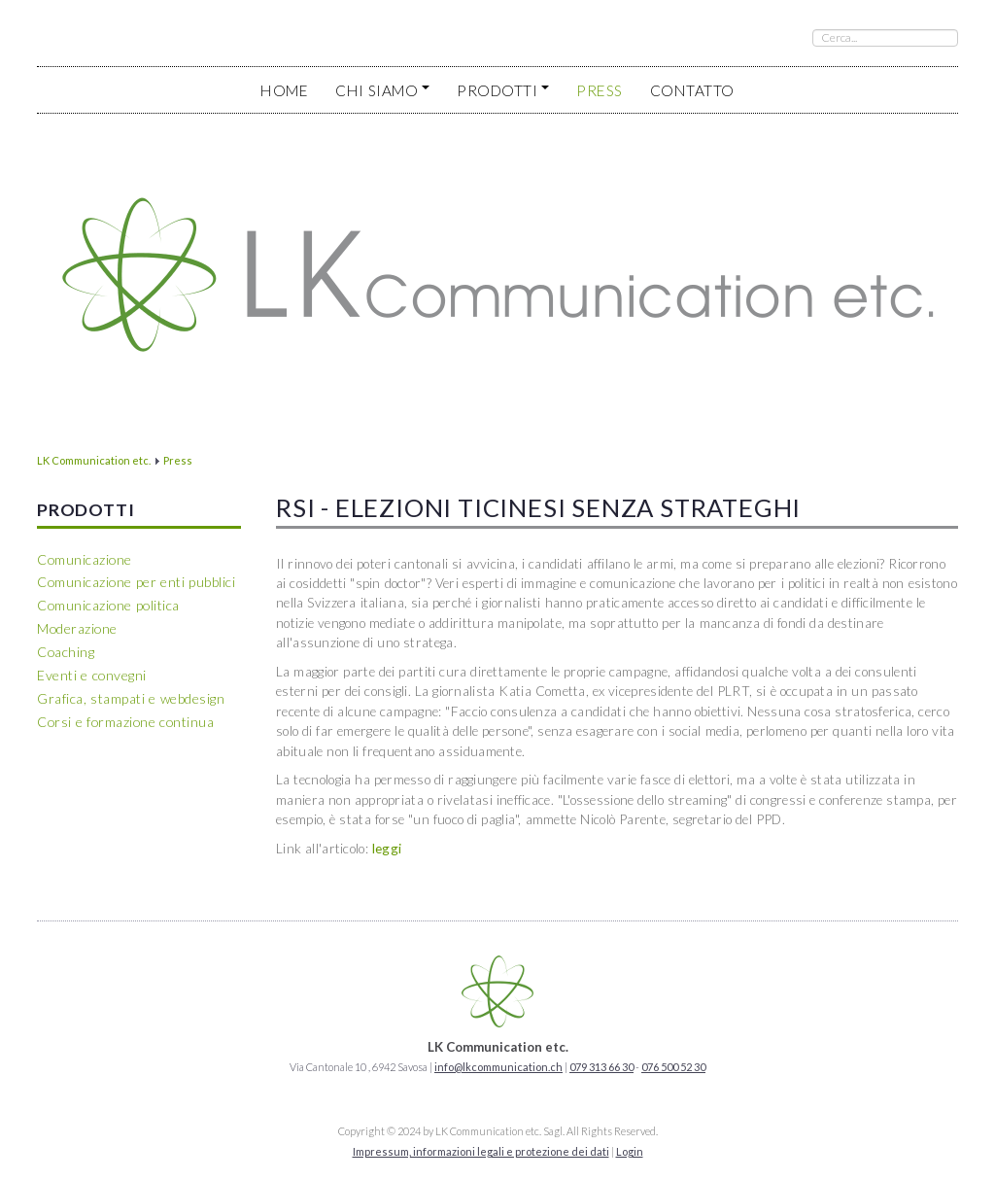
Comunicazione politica (108, 605)
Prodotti (503, 90)
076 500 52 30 (673, 1066)
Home (284, 90)
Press (599, 90)
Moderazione (77, 628)
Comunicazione (84, 559)
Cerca (812, 29)
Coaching (65, 651)
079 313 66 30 (601, 1066)
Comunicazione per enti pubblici (136, 581)
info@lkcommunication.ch (498, 1066)
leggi (387, 848)
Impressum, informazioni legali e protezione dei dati (481, 1151)
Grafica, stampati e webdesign (130, 698)
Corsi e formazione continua (125, 721)
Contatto (692, 90)
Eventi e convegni (92, 675)
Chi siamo (382, 90)
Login (629, 1151)
